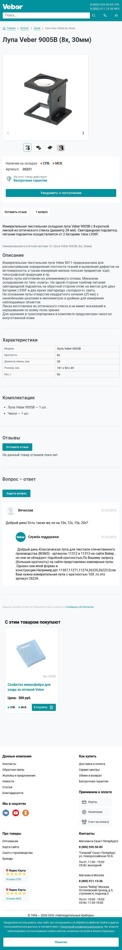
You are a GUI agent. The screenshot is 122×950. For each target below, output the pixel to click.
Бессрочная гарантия (30, 180)
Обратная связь (13, 769)
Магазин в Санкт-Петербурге (98, 841)
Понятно (61, 942)
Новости (8, 781)
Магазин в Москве (91, 875)
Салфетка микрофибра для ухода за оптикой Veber (29, 687)
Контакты (9, 764)
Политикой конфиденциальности (81, 926)
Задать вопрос (16, 493)
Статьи (7, 787)
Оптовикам (10, 841)
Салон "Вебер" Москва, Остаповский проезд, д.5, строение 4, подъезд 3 (96, 890)
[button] (83, 133)
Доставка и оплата (92, 764)
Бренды (7, 858)
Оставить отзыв (16, 212)
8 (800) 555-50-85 (101, 4)
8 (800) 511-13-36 (101, 8)
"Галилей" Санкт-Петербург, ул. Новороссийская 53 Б (97, 854)
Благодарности (12, 793)
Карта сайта (10, 847)
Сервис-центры (89, 769)
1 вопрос (42, 212)
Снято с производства (17, 852)
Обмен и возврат (90, 775)
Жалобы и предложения (18, 775)
